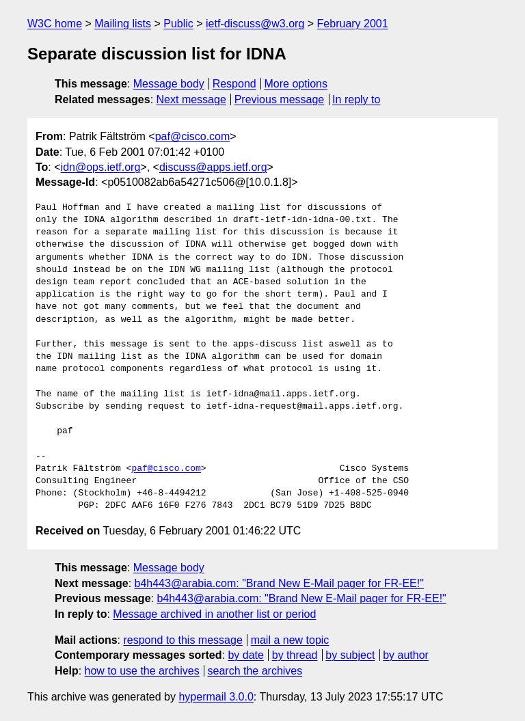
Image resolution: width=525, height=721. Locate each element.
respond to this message (182, 640)
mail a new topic (290, 640)
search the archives (255, 671)
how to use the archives (142, 671)
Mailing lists (122, 23)
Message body (168, 84)
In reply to (356, 99)
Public (178, 23)
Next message (191, 99)
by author (406, 655)
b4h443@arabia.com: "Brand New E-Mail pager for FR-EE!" (279, 583)
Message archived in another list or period (214, 614)
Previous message (279, 99)
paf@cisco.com (192, 136)
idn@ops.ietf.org (101, 167)
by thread (295, 655)
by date (245, 655)
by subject (350, 655)
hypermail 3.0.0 (215, 697)
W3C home (54, 23)
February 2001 (352, 23)
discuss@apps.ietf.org (213, 167)
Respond (234, 84)
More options (296, 84)
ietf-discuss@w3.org (255, 23)
